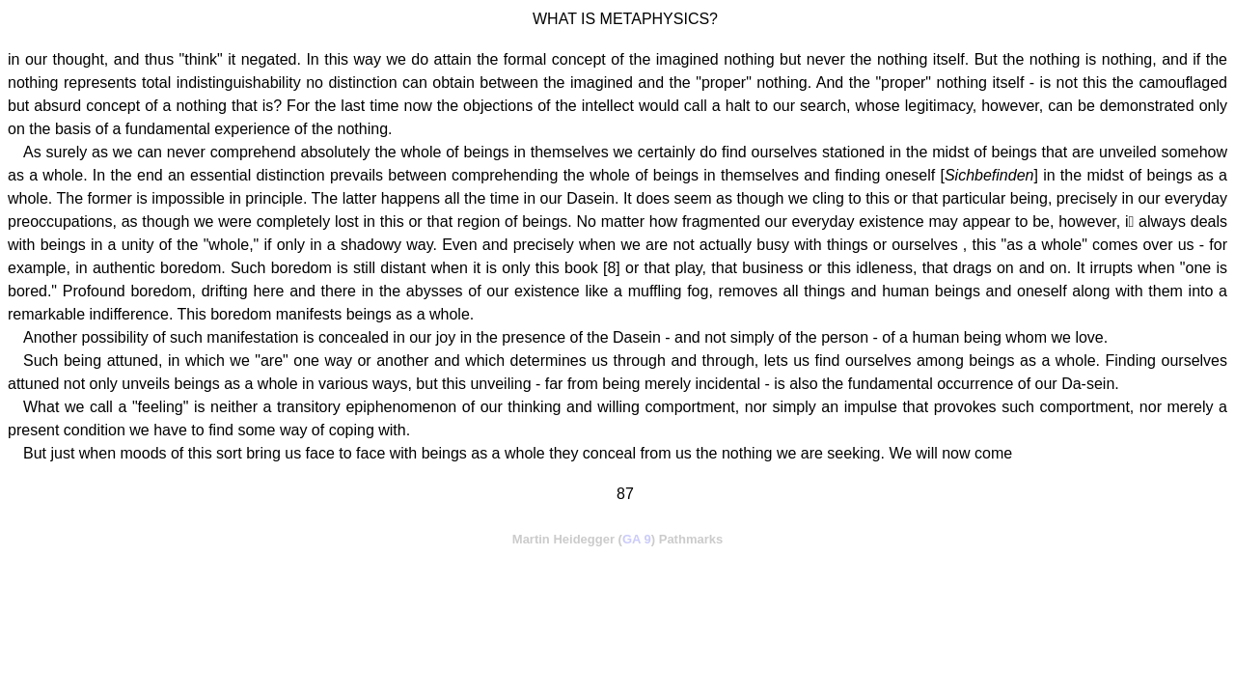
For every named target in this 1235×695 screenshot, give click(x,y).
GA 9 (636, 539)
